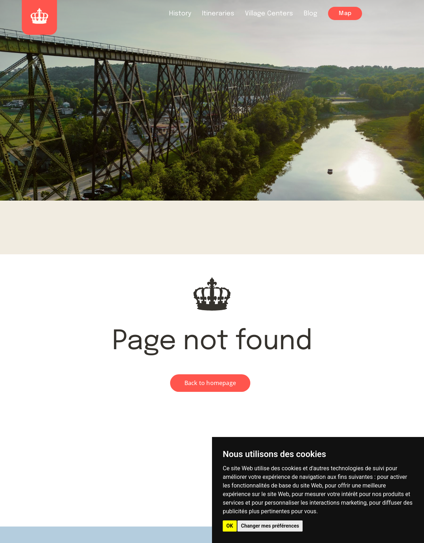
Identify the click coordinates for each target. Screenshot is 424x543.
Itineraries (218, 13)
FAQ (410, 13)
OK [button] (229, 526)
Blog (310, 13)
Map (345, 13)
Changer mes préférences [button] (270, 526)
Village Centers (269, 13)
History (180, 13)
